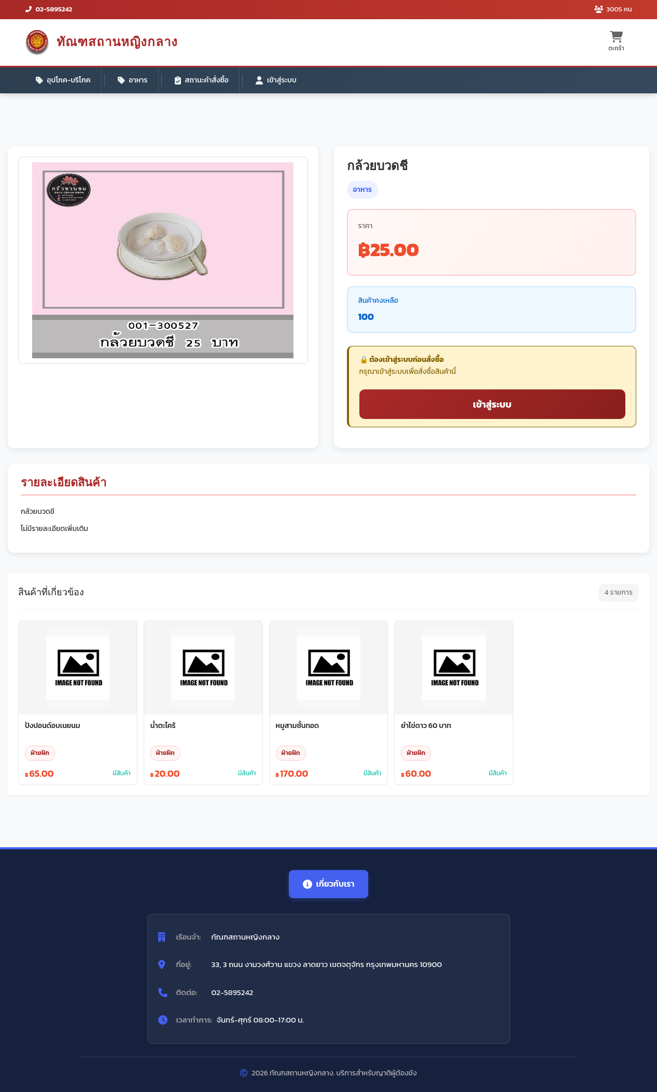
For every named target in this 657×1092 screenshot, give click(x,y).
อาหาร (133, 80)
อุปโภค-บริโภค (63, 80)
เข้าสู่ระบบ (276, 80)
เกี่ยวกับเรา (329, 883)
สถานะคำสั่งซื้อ (202, 80)
